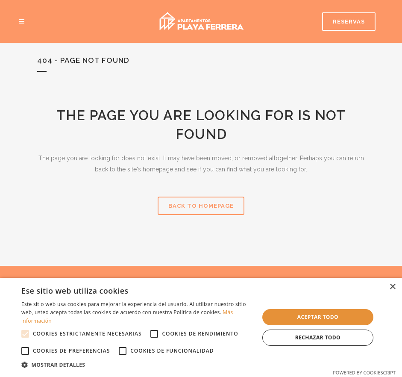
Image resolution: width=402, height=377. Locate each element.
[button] (136, 365)
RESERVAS (349, 21)
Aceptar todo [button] (317, 317)
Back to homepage (201, 206)
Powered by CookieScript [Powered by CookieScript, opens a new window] (364, 372)
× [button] (392, 287)
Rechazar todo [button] (317, 337)
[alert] (201, 327)
